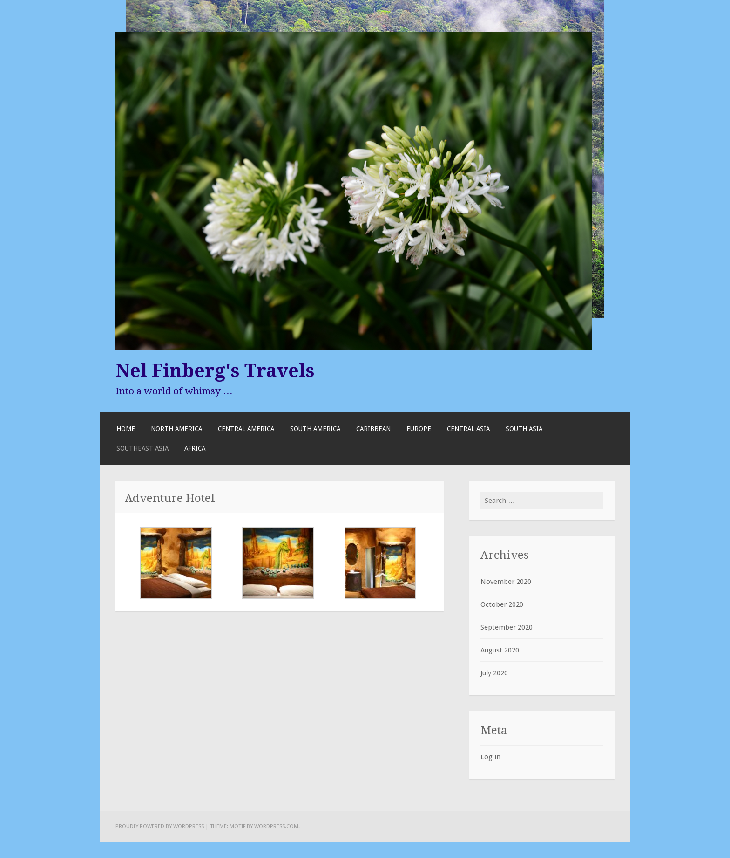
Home (125, 428)
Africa (194, 448)
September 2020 (506, 627)
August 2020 (499, 650)
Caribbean (373, 428)
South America (315, 428)
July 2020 (494, 673)
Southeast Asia (142, 448)
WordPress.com (276, 826)
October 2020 (501, 604)
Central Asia (468, 428)
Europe (418, 428)
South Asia (524, 428)
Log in (490, 757)
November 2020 (505, 581)
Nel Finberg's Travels (215, 370)
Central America (246, 428)
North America (176, 428)
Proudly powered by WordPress (159, 826)
